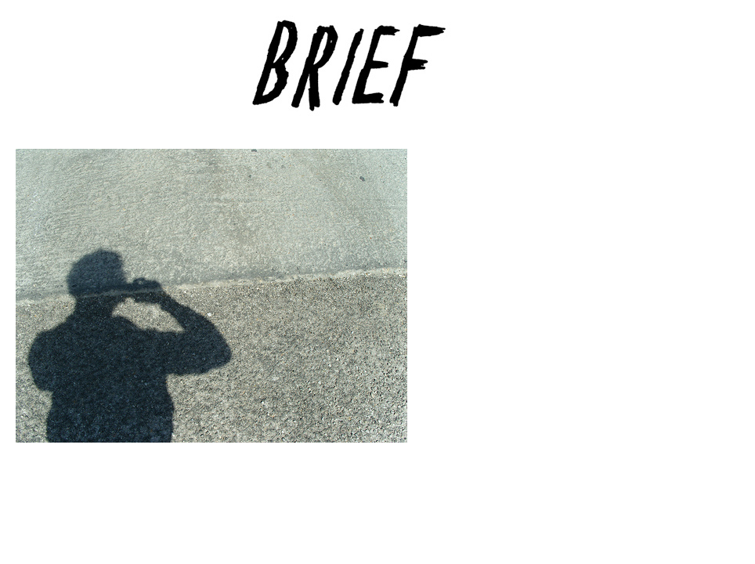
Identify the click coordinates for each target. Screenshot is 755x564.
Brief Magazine (377, 74)
